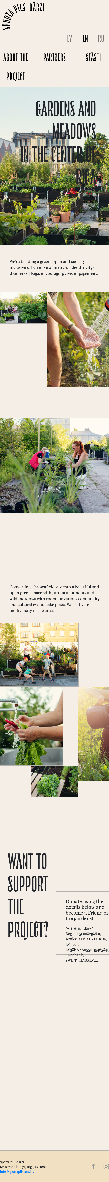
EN (85, 39)
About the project (15, 67)
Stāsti (93, 58)
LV (69, 39)
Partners (54, 58)
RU (101, 39)
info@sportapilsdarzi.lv (17, 1171)
